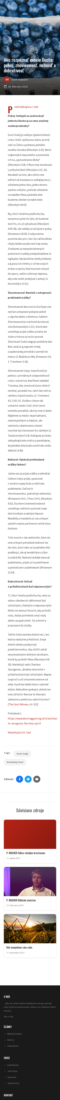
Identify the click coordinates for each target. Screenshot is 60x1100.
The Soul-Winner (18, 704)
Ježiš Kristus (13, 1083)
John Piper (12, 1071)
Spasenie (11, 1077)
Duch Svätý (22, 753)
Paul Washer (13, 1065)
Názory (10, 1040)
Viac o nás (8, 1016)
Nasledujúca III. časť (19, 733)
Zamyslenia (12, 1046)
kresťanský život (15, 762)
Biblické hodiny (14, 1034)
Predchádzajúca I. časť (26, 107)
